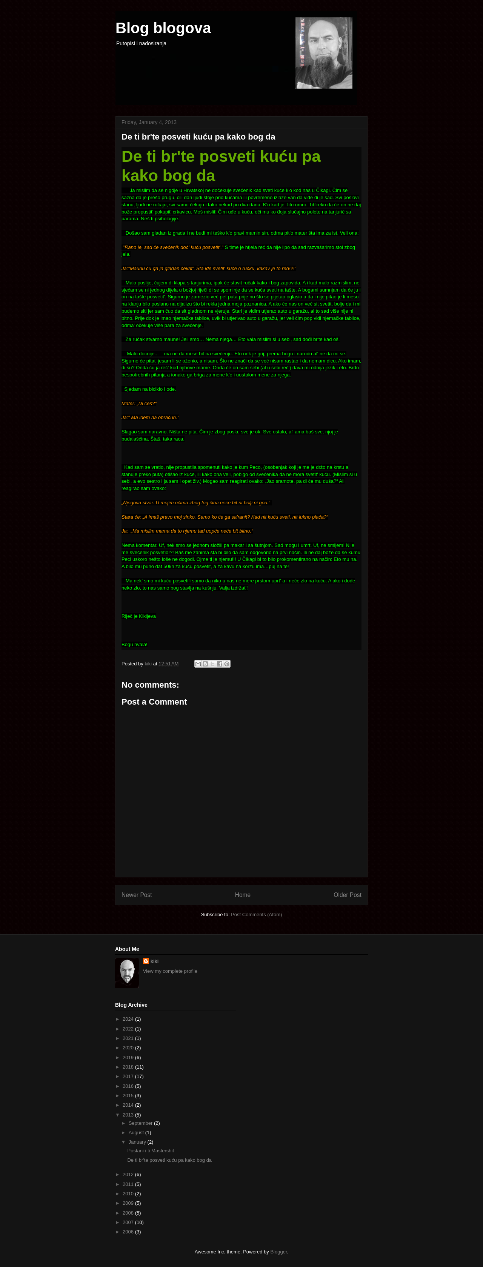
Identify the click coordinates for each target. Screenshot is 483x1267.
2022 (129, 1029)
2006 (129, 1232)
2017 (129, 1076)
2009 (129, 1203)
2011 (129, 1184)
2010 (129, 1193)
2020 (129, 1047)
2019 (129, 1057)
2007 (129, 1222)
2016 (129, 1086)
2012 (129, 1174)
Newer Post (137, 895)
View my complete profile (170, 971)
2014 (129, 1105)
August (137, 1132)
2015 (129, 1095)
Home (243, 895)
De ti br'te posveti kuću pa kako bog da (169, 1160)
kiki (155, 961)
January (138, 1142)
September (141, 1123)
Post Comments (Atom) (256, 914)
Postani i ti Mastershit (150, 1150)
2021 (129, 1038)
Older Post (347, 895)
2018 (129, 1067)
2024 (129, 1019)
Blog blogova (163, 28)
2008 (129, 1213)
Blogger (278, 1252)
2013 (129, 1115)
